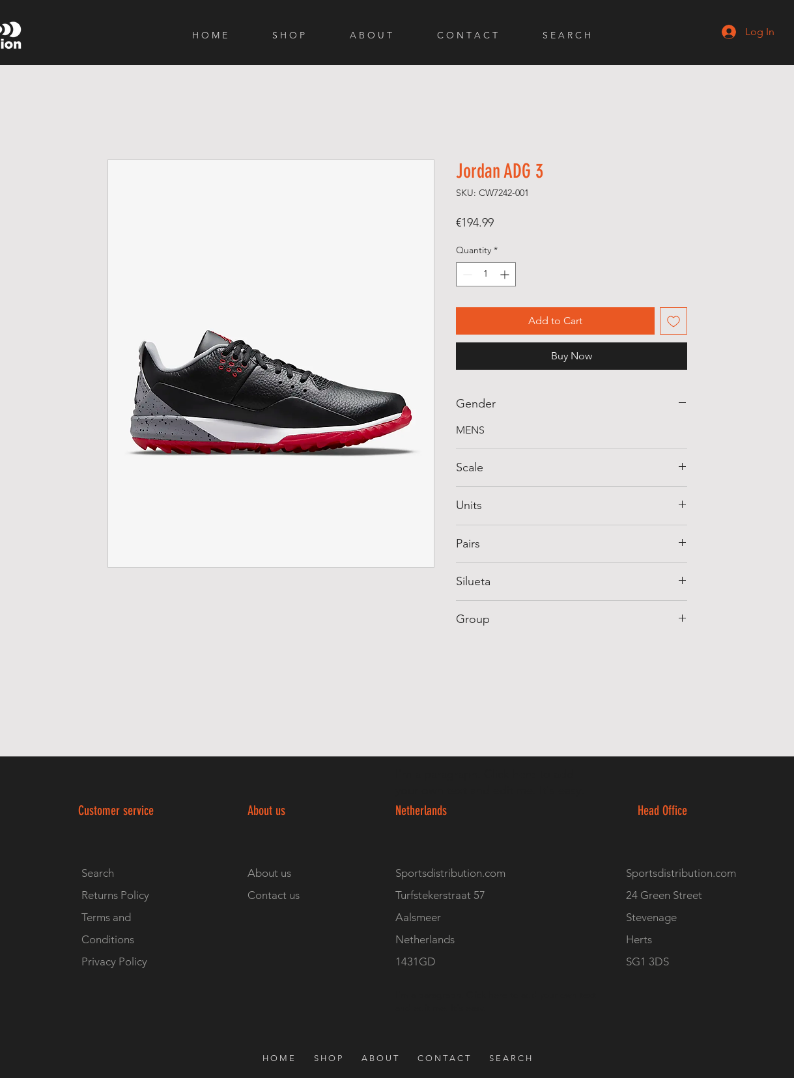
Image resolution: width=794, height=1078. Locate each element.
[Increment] (506, 274)
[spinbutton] (486, 274)
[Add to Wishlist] (673, 321)
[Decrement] (466, 274)
